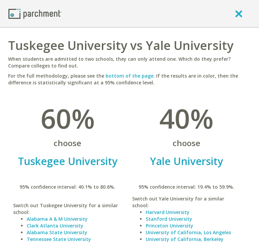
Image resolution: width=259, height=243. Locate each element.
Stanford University (169, 219)
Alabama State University (57, 232)
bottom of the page (129, 76)
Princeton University (169, 225)
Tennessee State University (59, 239)
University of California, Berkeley (185, 239)
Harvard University (168, 212)
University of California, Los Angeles (188, 232)
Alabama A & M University (57, 219)
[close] (239, 13)
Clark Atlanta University (55, 225)
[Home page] (35, 13)
